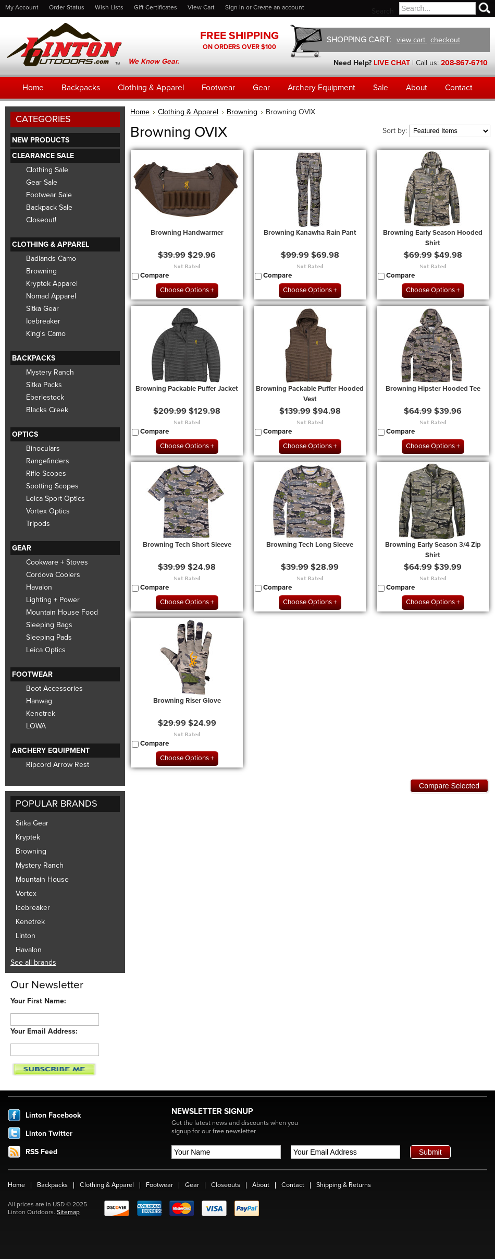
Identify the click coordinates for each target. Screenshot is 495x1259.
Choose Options (184, 290)
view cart (412, 39)
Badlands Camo (51, 258)
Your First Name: (38, 1001)
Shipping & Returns (343, 1185)
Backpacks (33, 358)
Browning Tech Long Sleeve (309, 545)
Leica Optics (46, 649)
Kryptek (28, 837)
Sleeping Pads (49, 637)
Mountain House (42, 879)
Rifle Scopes (46, 473)
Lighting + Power (53, 599)
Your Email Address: (44, 1031)
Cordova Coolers (53, 574)
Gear (21, 548)
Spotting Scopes (52, 486)
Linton (25, 935)
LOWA (36, 726)
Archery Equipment (51, 750)
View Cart (201, 7)
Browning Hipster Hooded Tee (433, 389)
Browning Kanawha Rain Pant (310, 233)
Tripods (38, 523)
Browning (41, 271)
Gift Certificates (155, 7)
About (260, 1185)
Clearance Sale (43, 155)
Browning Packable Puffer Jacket (186, 389)
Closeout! (41, 219)
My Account (22, 7)
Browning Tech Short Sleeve (187, 545)
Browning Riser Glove (187, 701)
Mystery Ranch (50, 372)
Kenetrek (40, 713)
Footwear (32, 674)
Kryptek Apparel (52, 283)
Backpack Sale (49, 207)
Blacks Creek (47, 409)
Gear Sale (41, 182)
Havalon (39, 587)
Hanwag (39, 701)
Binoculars (43, 448)
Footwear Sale (49, 194)
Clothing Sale (47, 169)
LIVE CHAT (392, 62)
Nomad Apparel (51, 296)
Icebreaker (43, 321)
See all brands (33, 962)
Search (383, 11)
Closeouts (225, 1185)
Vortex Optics (48, 511)
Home (140, 111)
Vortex (26, 893)
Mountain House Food (62, 612)
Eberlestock (45, 397)
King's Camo (46, 333)
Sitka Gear (42, 308)
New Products (40, 140)
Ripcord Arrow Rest (57, 764)
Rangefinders (47, 461)
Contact (292, 1185)
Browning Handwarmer (187, 233)
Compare (154, 275)
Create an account (278, 7)
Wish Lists (109, 7)
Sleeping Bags (49, 624)
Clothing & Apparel (50, 244)
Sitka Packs (44, 384)
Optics (25, 434)
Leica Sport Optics (55, 498)
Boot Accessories (54, 688)
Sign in (234, 7)
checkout (445, 39)
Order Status (66, 7)
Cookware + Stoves (57, 562)
